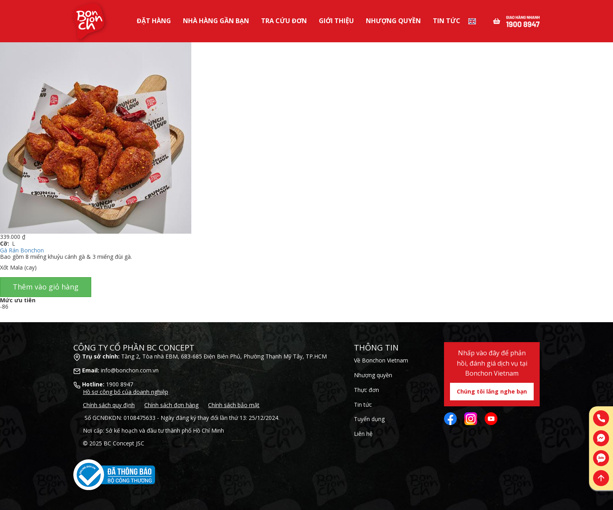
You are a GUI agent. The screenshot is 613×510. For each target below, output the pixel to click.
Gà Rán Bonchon (22, 250)
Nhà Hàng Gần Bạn (216, 20)
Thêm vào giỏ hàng (46, 286)
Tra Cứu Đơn (284, 20)
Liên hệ (363, 433)
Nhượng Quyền (393, 20)
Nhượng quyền (373, 375)
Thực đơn (366, 390)
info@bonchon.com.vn (130, 370)
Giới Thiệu (336, 20)
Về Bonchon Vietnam (381, 360)
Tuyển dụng (369, 419)
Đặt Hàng (154, 20)
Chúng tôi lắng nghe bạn (492, 391)
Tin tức (446, 20)
